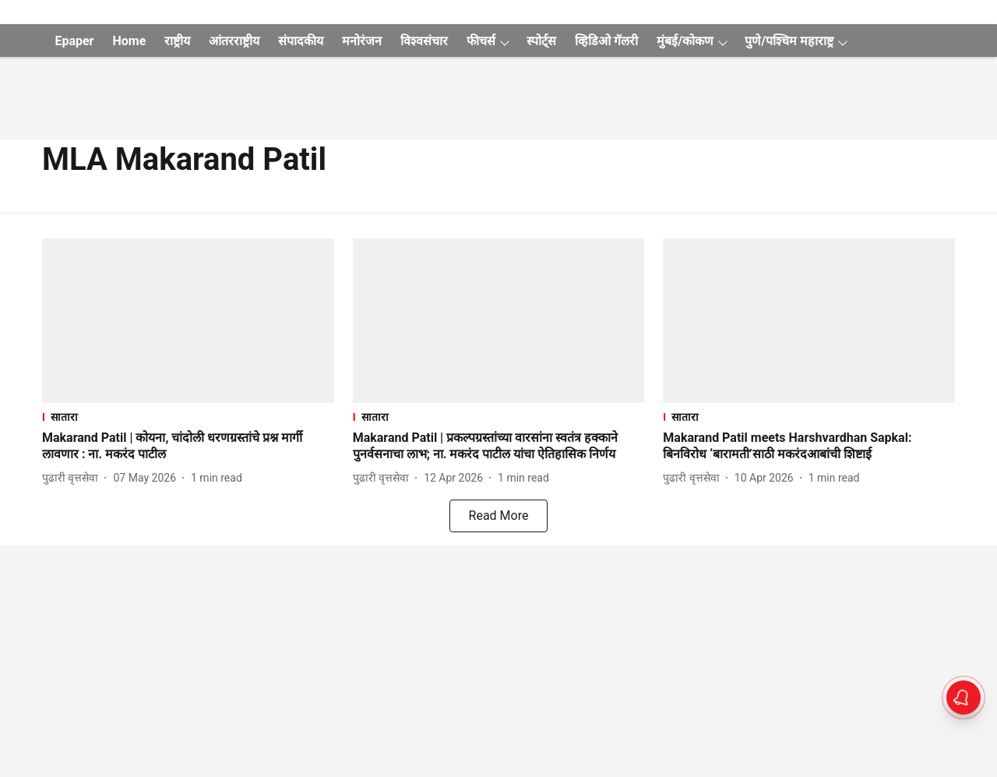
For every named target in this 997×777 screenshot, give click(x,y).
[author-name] (73, 478)
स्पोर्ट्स (541, 41)
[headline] (188, 446)
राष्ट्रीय (177, 41)
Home (129, 41)
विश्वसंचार (424, 41)
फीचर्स (481, 41)
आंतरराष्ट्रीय (234, 41)
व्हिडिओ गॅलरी (606, 41)
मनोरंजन (362, 41)
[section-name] (188, 416)
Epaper (74, 41)
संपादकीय (300, 41)
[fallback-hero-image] (188, 320)
